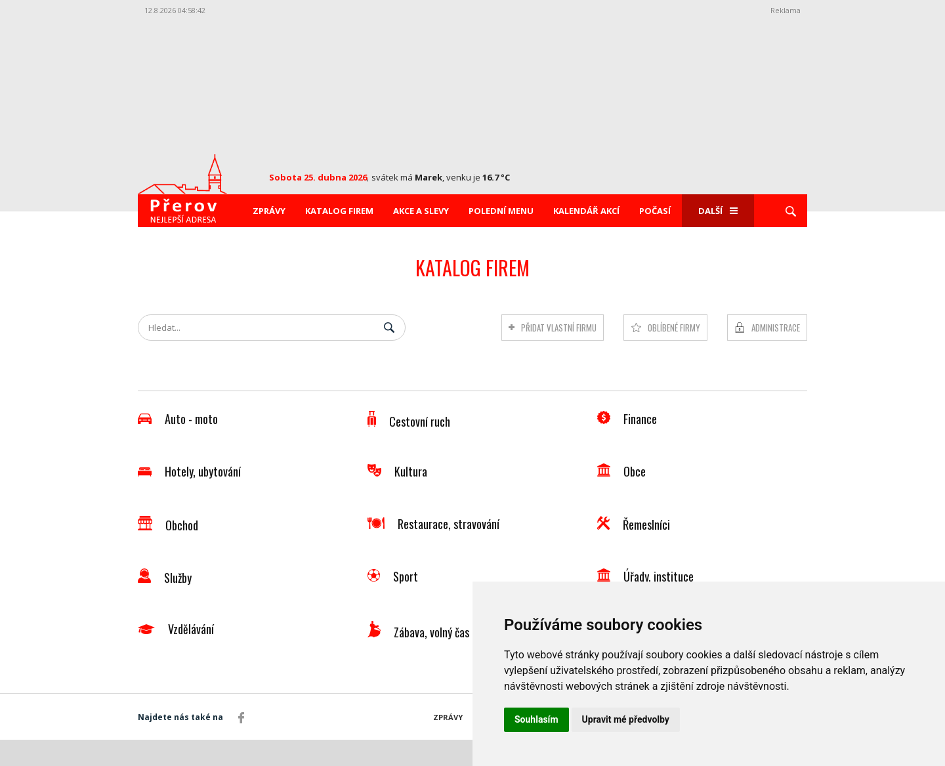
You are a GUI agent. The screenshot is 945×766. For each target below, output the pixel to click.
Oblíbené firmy (674, 327)
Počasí (655, 211)
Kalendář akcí (586, 211)
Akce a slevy (421, 211)
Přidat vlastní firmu (559, 327)
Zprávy (269, 211)
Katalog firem (339, 211)
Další (718, 211)
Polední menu (501, 211)
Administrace (775, 327)
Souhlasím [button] (536, 719)
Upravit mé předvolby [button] (625, 719)
